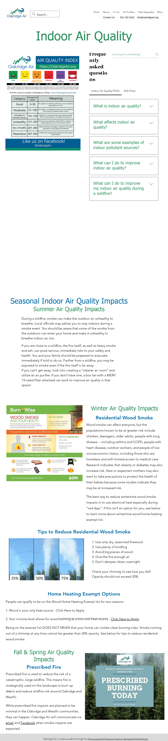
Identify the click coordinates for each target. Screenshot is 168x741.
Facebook (28, 723)
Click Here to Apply (125, 619)
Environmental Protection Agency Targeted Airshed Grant (118, 738)
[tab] (105, 91)
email (10, 723)
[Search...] (44, 15)
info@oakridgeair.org (147, 17)
